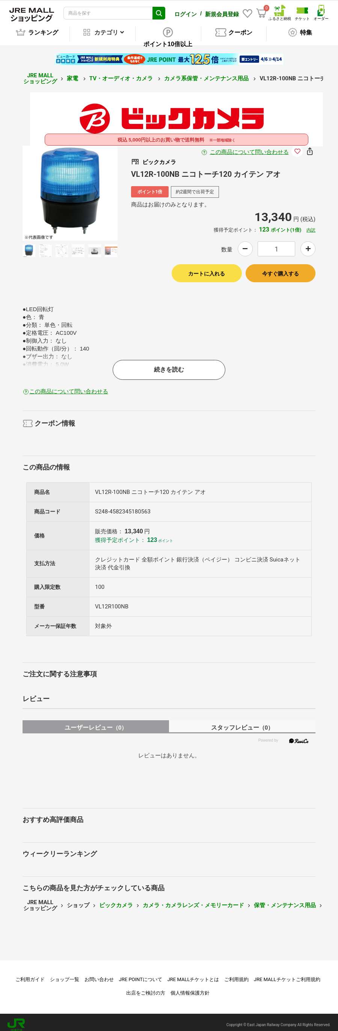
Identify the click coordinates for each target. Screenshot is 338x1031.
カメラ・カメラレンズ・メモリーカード (193, 900)
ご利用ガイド (30, 974)
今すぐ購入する (280, 268)
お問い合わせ (99, 974)
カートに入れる (206, 268)
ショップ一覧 (64, 974)
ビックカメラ (116, 900)
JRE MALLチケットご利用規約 (287, 974)
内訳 (310, 224)
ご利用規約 (236, 974)
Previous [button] (48, 188)
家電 (73, 73)
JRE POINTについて (140, 974)
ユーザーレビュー (96, 722)
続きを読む (169, 364)
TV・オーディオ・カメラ (121, 73)
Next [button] (91, 188)
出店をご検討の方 (145, 987)
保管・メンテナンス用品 (285, 900)
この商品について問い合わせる (249, 146)
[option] (70, 187)
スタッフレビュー (242, 722)
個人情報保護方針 (190, 987)
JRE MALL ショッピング (40, 73)
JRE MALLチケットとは (193, 974)
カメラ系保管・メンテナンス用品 (207, 73)
